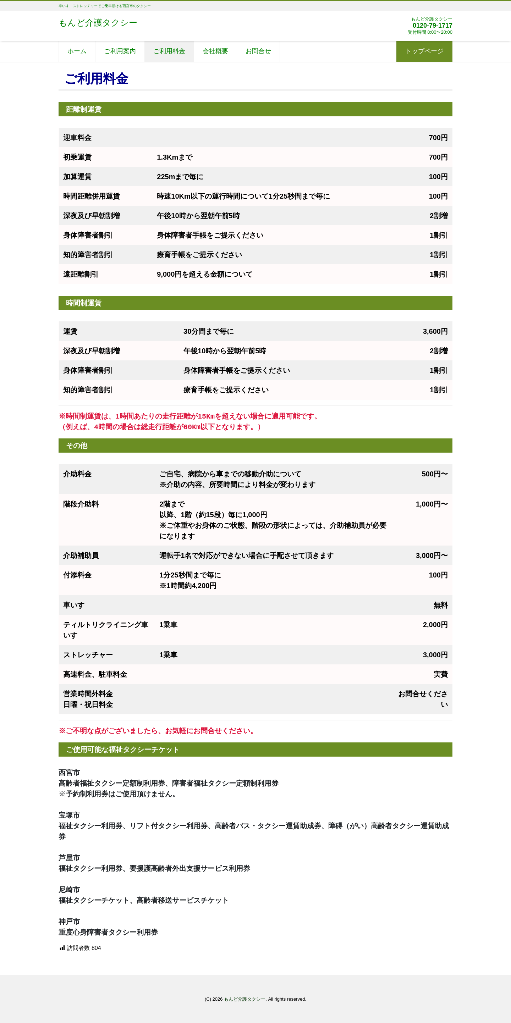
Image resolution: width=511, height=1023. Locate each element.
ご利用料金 (169, 51)
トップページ (424, 51)
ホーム (77, 51)
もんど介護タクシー (98, 22)
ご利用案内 (120, 51)
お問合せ (258, 51)
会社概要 (215, 51)
